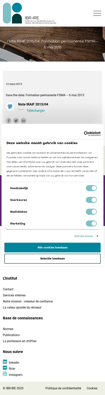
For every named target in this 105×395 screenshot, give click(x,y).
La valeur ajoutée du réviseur (22, 307)
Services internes (14, 295)
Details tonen (83, 236)
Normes (8, 329)
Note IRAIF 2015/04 (58, 107)
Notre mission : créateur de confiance (28, 301)
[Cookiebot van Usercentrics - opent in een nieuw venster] (84, 133)
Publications (11, 335)
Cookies (92, 388)
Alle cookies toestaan (53, 247)
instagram (16, 375)
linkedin (14, 362)
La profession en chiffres (19, 341)
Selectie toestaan (52, 258)
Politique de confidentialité (63, 388)
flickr (12, 368)
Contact (8, 289)
